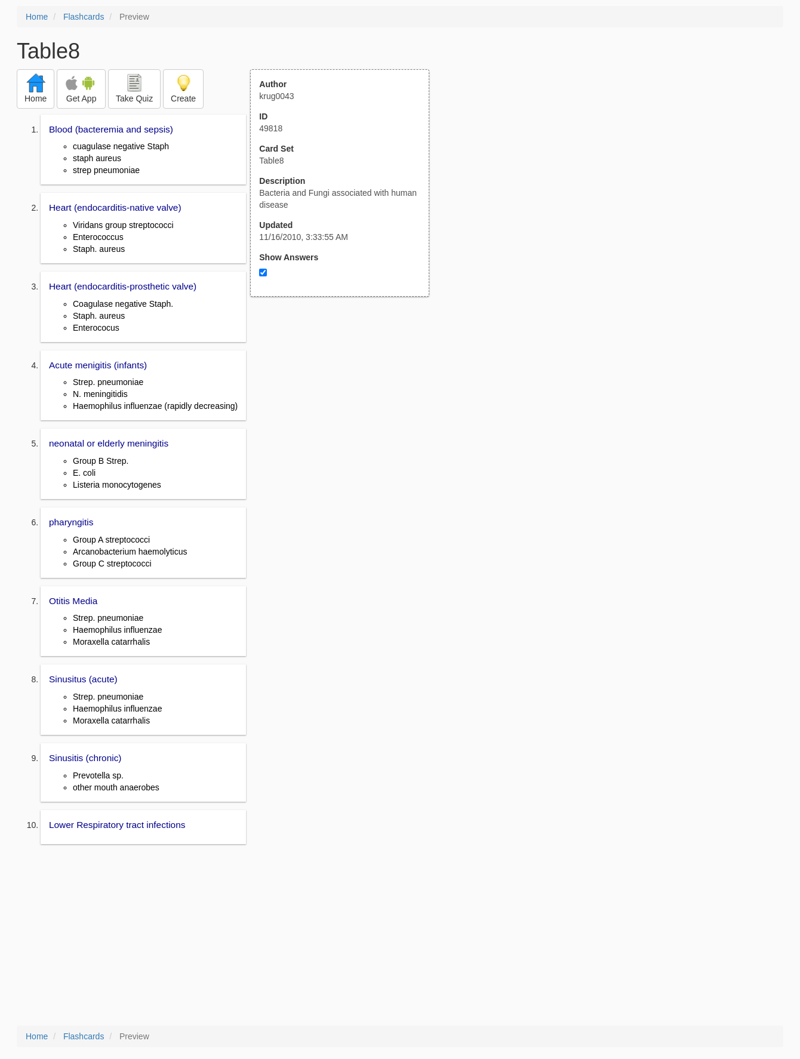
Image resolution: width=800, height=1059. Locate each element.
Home (37, 16)
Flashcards (83, 16)
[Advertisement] (346, 413)
